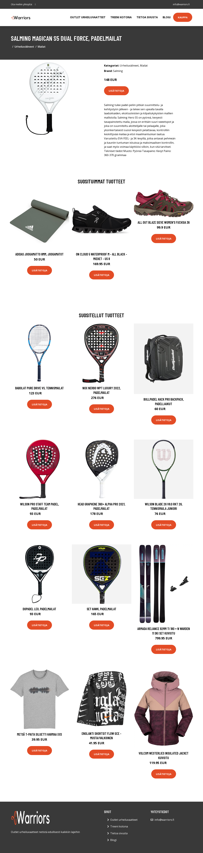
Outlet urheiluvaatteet (88, 17)
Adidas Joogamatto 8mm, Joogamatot (39, 254)
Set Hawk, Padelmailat (101, 609)
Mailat (42, 46)
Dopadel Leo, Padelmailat (39, 609)
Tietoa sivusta (147, 17)
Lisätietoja (116, 90)
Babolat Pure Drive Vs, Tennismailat (39, 388)
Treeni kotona (121, 17)
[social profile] (35, 4)
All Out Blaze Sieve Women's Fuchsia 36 (164, 222)
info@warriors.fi (181, 4)
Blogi (167, 17)
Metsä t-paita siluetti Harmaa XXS (39, 734)
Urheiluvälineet (24, 46)
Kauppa (182, 17)
